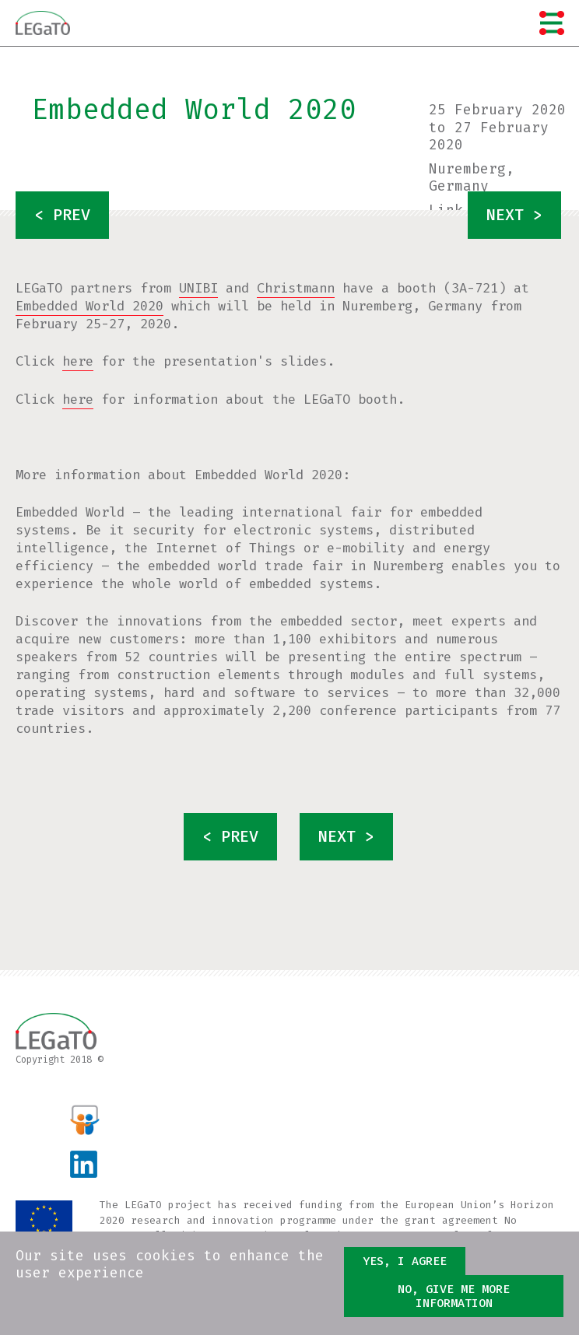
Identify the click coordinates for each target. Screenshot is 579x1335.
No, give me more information (454, 1298)
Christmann (296, 288)
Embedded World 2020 (89, 306)
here (77, 361)
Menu (551, 22)
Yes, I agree (405, 1263)
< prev (62, 215)
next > (514, 215)
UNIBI (198, 288)
